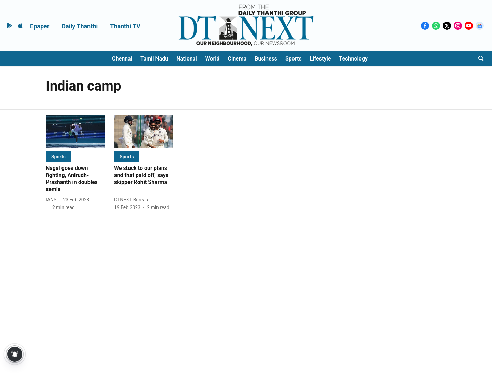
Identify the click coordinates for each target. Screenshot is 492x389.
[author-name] (52, 199)
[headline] (75, 179)
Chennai (122, 58)
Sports (293, 58)
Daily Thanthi (80, 26)
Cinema (237, 58)
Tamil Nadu (154, 58)
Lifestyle (320, 58)
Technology (353, 58)
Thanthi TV (125, 26)
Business (266, 58)
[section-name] (58, 156)
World (212, 58)
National (186, 58)
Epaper (39, 26)
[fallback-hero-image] (75, 131)
